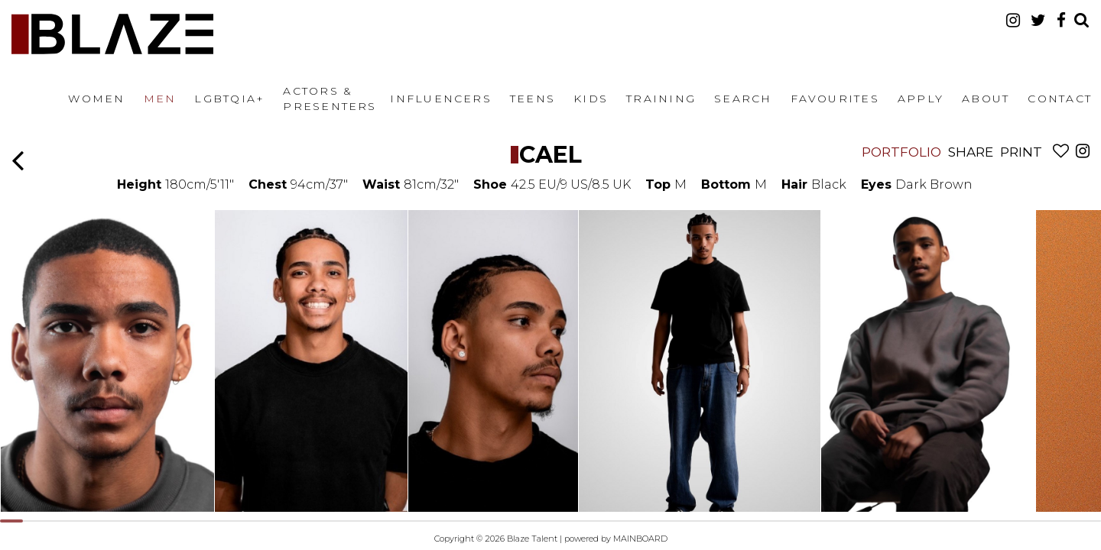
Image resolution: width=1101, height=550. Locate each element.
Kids (590, 98)
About (985, 98)
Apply (920, 98)
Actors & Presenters (329, 98)
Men (160, 98)
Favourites (835, 98)
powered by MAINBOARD (615, 538)
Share (970, 152)
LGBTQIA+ (229, 98)
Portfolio (901, 152)
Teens (532, 98)
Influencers (441, 98)
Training (661, 98)
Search (742, 98)
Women (96, 98)
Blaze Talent (112, 34)
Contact (1060, 98)
